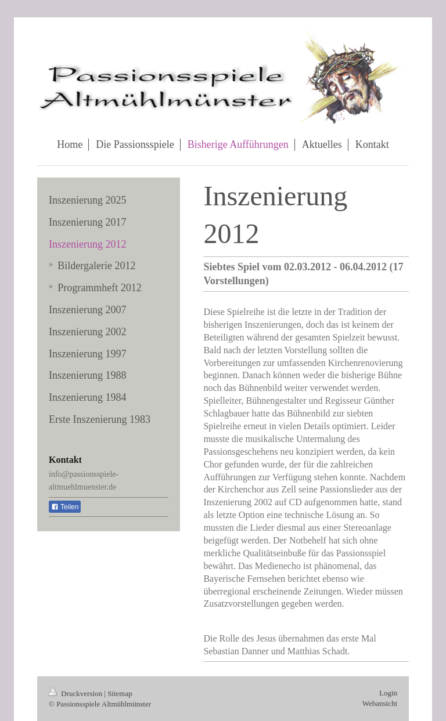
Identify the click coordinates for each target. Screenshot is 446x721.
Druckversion (76, 693)
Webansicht (379, 703)
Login (388, 693)
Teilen (64, 507)
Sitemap (119, 693)
